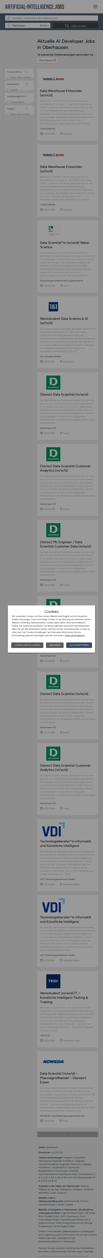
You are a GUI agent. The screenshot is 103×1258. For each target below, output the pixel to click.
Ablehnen (54, 645)
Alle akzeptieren (79, 645)
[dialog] (51, 629)
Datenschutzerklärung (75, 635)
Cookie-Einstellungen (27, 645)
